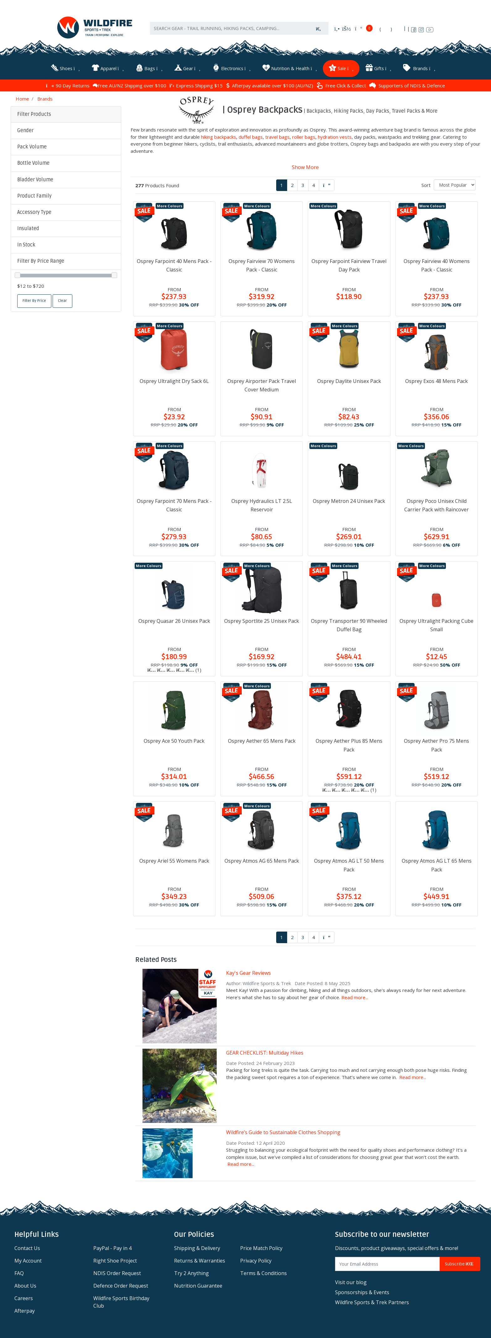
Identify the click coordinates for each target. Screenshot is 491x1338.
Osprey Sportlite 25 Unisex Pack (261, 620)
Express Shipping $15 (196, 85)
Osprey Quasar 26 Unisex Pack (174, 620)
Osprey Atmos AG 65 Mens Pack (262, 860)
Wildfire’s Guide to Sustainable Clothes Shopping (283, 1132)
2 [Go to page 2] (292, 185)
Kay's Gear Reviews (248, 972)
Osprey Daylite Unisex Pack (349, 381)
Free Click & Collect (341, 85)
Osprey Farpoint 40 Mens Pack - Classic (174, 265)
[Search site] (318, 28)
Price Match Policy (261, 1248)
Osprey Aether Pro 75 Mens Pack (436, 745)
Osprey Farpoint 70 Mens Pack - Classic (174, 505)
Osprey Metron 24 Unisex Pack (349, 501)
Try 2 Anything (191, 1273)
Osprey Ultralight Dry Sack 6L (174, 381)
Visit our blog (351, 1282)
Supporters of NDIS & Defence (407, 85)
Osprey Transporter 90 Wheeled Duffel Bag (349, 625)
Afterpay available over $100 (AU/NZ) (269, 85)
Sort (426, 185)
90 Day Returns (68, 85)
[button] (66, 131)
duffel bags (251, 137)
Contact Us (27, 1248)
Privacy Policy (255, 1260)
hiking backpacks (218, 137)
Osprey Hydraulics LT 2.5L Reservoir (261, 505)
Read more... (354, 997)
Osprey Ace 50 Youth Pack (174, 740)
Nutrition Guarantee (198, 1285)
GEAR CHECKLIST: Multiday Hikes (264, 1052)
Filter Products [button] (34, 114)
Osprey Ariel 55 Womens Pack (174, 860)
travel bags (277, 137)
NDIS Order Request (117, 1273)
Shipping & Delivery (197, 1248)
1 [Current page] (281, 185)
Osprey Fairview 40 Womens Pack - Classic (437, 265)
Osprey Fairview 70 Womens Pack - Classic (262, 265)
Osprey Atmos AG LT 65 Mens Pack (437, 865)
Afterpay (24, 1310)
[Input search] (229, 28)
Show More (305, 167)
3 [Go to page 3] (303, 185)
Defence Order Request (120, 1285)
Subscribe (460, 1264)
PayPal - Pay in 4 (112, 1248)
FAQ (19, 1273)
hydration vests (335, 137)
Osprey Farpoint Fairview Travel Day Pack (349, 265)
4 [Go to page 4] (313, 185)
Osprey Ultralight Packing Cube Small (436, 625)
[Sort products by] (455, 184)
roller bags (303, 137)
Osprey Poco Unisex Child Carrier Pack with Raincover (436, 505)
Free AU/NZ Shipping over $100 (129, 85)
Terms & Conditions (263, 1273)
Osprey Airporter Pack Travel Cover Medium (261, 385)
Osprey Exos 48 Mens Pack (436, 381)
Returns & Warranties (199, 1260)
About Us (25, 1285)
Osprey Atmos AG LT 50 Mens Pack (349, 865)
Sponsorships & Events (362, 1292)
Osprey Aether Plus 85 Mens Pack (349, 745)
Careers (23, 1298)
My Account (28, 1260)
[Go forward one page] (326, 185)
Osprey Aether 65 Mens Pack (262, 740)
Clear (62, 300)
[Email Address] (387, 1264)
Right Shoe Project (115, 1260)
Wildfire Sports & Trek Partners (372, 1302)
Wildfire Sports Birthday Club (121, 1302)
